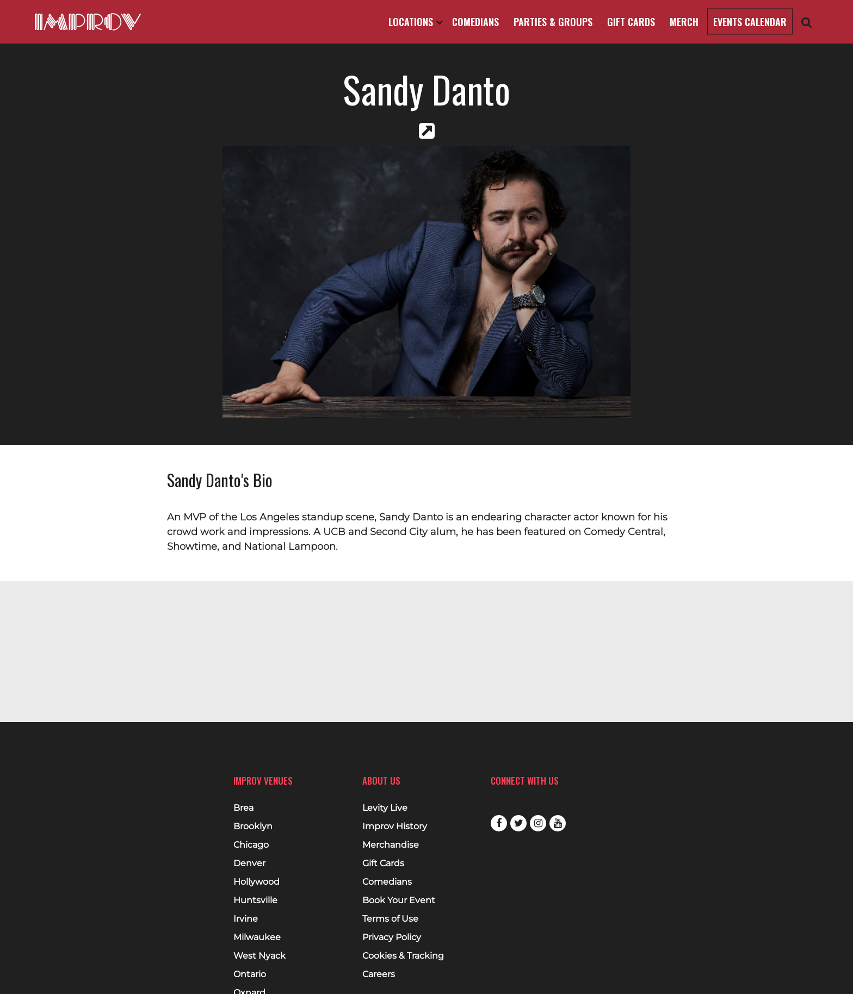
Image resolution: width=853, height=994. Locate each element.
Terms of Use (390, 919)
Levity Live (384, 808)
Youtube (557, 823)
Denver (249, 863)
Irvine (245, 919)
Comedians (475, 22)
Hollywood (256, 882)
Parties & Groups (553, 22)
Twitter (518, 823)
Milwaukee (257, 937)
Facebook (499, 823)
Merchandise (390, 845)
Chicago (251, 845)
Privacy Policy (391, 937)
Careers (378, 974)
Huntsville (255, 900)
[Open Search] (806, 22)
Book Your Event (398, 900)
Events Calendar (750, 22)
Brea (243, 808)
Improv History (394, 826)
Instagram (538, 823)
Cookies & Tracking (403, 956)
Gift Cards (631, 22)
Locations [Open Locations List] (415, 22)
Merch (684, 22)
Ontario (249, 974)
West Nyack (259, 956)
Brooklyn (253, 826)
